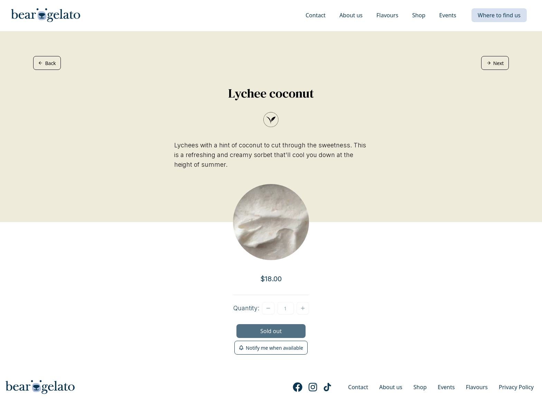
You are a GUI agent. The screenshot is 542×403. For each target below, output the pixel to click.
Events (447, 15)
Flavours (387, 15)
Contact (316, 15)
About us (351, 15)
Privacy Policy (516, 387)
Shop (418, 15)
